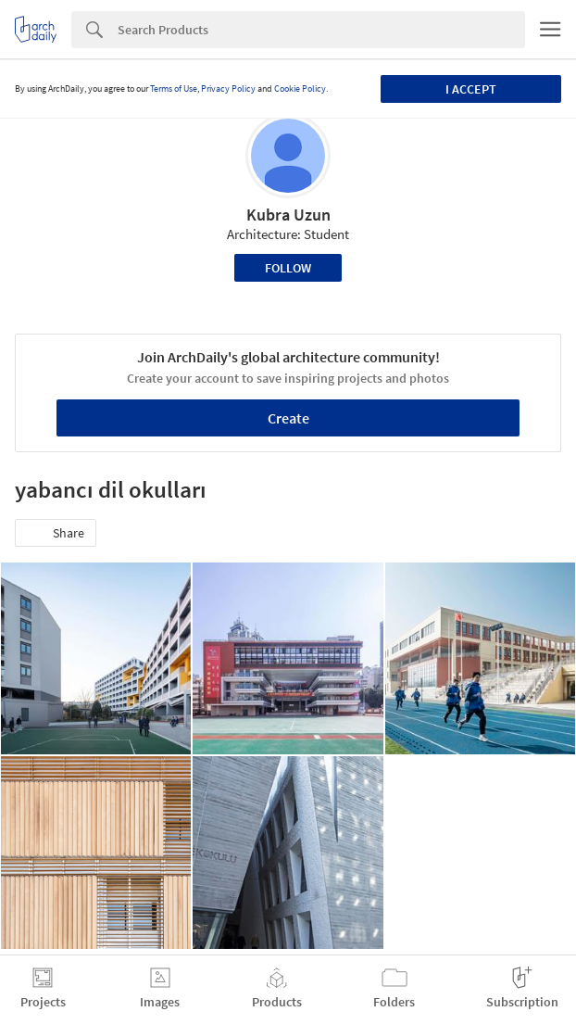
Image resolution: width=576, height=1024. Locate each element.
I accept (470, 89)
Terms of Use (173, 88)
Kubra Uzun (288, 214)
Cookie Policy (300, 88)
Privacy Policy (228, 88)
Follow (288, 267)
